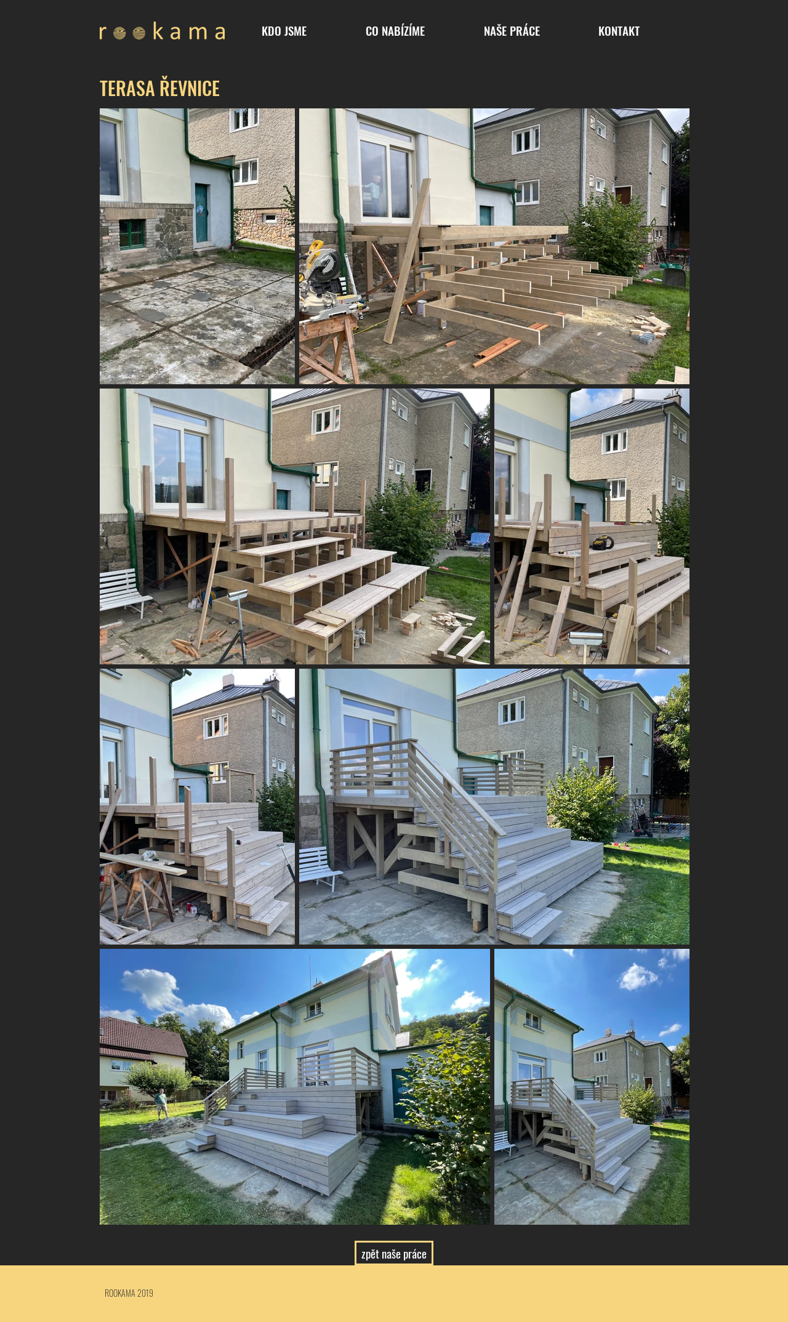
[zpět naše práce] (394, 1253)
